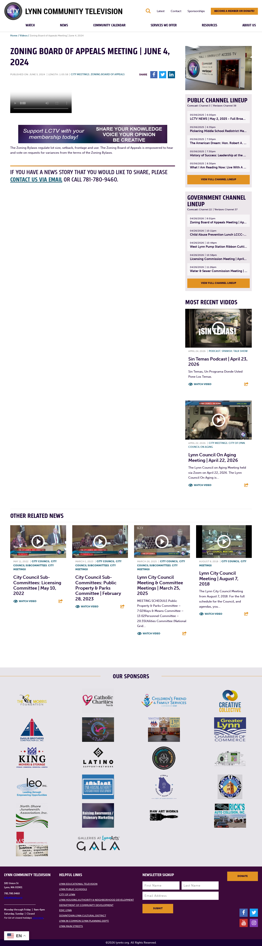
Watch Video (202, 384)
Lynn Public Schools (73, 889)
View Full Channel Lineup (218, 179)
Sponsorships (196, 11)
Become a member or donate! (234, 11)
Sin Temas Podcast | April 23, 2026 (218, 361)
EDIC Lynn (65, 910)
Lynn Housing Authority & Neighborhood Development (96, 899)
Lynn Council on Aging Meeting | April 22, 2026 (213, 457)
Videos (23, 35)
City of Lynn (237, 443)
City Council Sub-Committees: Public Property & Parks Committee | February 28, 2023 (98, 588)
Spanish (227, 351)
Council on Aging (200, 447)
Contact (176, 11)
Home (13, 35)
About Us (249, 25)
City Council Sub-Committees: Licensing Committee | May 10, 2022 (37, 585)
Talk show (240, 351)
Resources (209, 25)
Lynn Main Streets (71, 926)
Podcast (214, 351)
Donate (242, 876)
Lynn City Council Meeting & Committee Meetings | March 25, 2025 (160, 585)
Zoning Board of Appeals (108, 74)
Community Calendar (109, 25)
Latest (161, 11)
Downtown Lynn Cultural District (82, 915)
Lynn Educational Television (78, 883)
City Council (41, 561)
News (64, 25)
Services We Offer (164, 25)
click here (37, 917)
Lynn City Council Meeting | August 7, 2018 (218, 578)
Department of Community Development (86, 905)
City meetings (80, 74)
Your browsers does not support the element (41, 97)
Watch (30, 25)
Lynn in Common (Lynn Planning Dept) (84, 920)
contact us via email (36, 180)
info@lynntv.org (13, 897)
